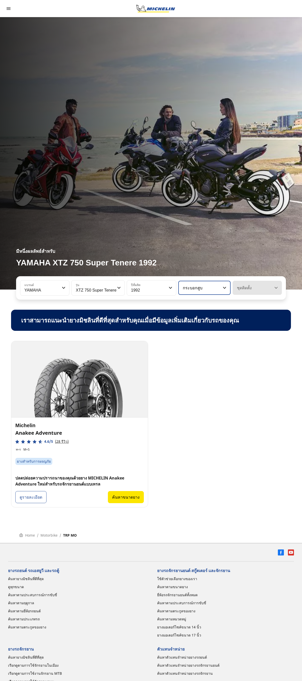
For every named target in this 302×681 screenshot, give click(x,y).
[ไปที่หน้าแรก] (156, 8)
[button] (63, 287)
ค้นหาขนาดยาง (126, 497)
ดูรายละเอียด (31, 497)
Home (27, 535)
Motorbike (49, 535)
